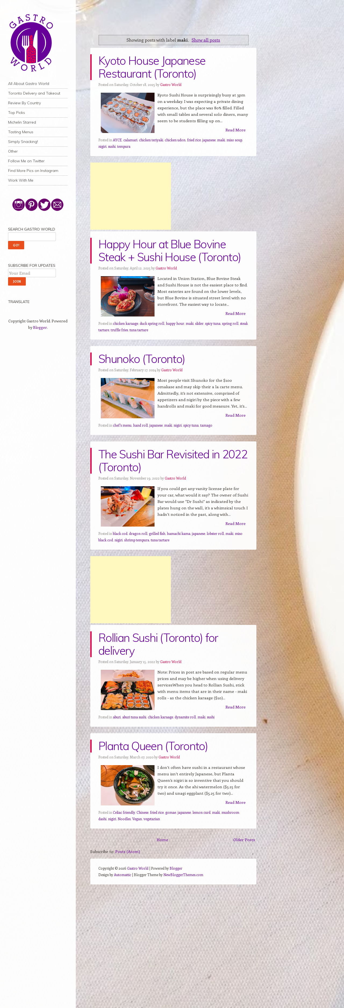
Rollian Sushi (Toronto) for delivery (158, 644)
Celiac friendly (124, 812)
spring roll (230, 323)
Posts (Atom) (127, 851)
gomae (170, 812)
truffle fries (119, 329)
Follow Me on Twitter (26, 161)
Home (162, 839)
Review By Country (24, 102)
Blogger (40, 327)
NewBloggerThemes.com (183, 874)
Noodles (124, 818)
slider (199, 323)
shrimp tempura (136, 540)
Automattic (122, 874)
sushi (112, 146)
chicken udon (175, 140)
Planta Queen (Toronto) (153, 746)
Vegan (137, 818)
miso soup (234, 140)
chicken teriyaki (151, 140)
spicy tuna (212, 323)
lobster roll (215, 533)
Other (13, 151)
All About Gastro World (28, 83)
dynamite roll (185, 717)
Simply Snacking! (23, 141)
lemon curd (201, 812)
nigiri (102, 146)
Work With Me (20, 180)
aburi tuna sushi (134, 717)
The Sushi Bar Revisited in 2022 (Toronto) (172, 460)
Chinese (142, 812)
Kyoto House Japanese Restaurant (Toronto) (151, 67)
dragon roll (138, 533)
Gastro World (170, 84)
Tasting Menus (20, 131)
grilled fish (157, 533)
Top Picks (16, 112)
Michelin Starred (22, 122)
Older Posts (244, 839)
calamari (130, 140)
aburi (117, 717)
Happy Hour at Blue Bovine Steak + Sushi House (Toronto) (169, 250)
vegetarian (152, 818)
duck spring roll (152, 323)
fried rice (194, 140)
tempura (123, 146)
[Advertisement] (130, 196)
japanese (209, 140)
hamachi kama (178, 533)
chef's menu (122, 425)
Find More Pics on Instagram (33, 170)
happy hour (175, 323)
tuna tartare (139, 329)
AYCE (117, 140)
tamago (206, 425)
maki (221, 140)
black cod (120, 533)
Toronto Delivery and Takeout (34, 93)
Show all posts (206, 40)
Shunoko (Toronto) (141, 359)
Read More (235, 129)
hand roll (140, 425)
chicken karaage (125, 323)
